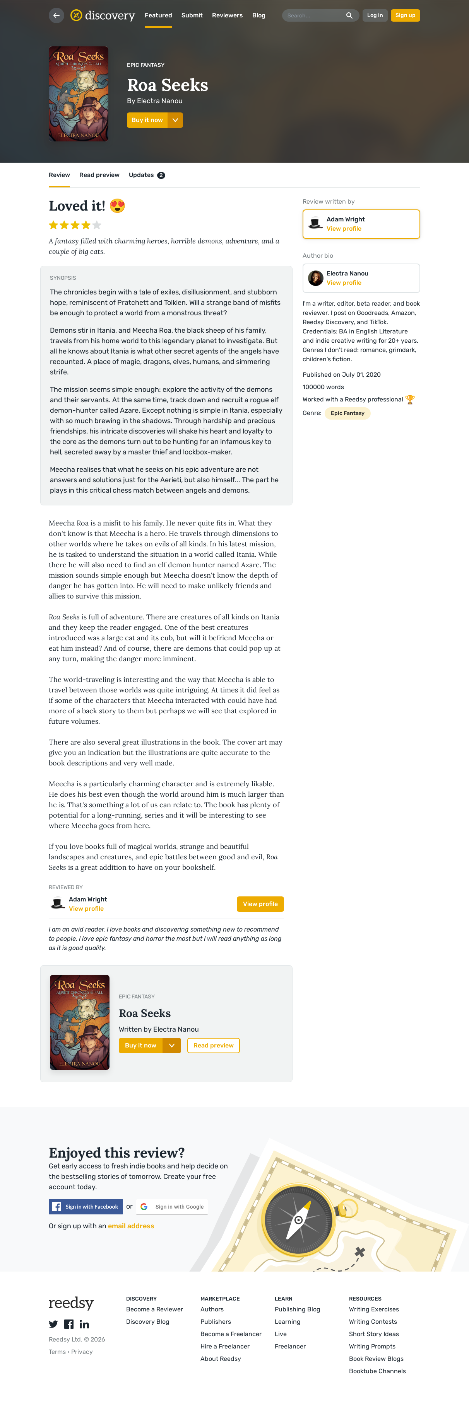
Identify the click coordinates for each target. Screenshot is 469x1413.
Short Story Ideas (374, 1334)
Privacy (82, 1351)
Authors (212, 1309)
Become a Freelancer (231, 1334)
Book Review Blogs (376, 1358)
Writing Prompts (372, 1346)
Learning (288, 1321)
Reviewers (227, 15)
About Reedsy (220, 1358)
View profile (260, 904)
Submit (192, 15)
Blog (258, 15)
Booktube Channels (377, 1371)
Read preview (99, 175)
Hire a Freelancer (225, 1346)
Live (281, 1334)
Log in (375, 15)
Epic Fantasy (145, 65)
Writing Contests (373, 1321)
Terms (58, 1351)
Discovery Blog (147, 1321)
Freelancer (290, 1346)
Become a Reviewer (154, 1309)
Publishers (215, 1321)
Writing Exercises (374, 1309)
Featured (158, 15)
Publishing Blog (297, 1309)
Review (59, 175)
